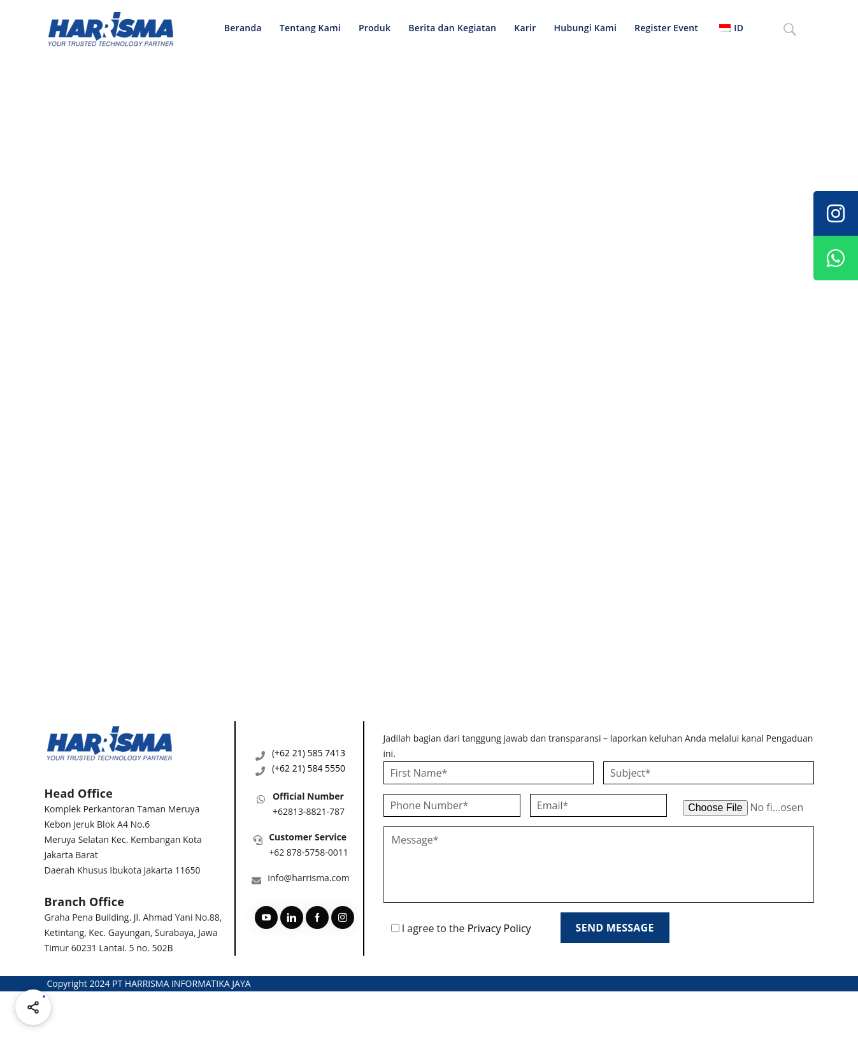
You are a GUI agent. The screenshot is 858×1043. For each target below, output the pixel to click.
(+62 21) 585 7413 (308, 753)
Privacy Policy (499, 928)
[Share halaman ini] (33, 1007)
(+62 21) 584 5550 (308, 768)
